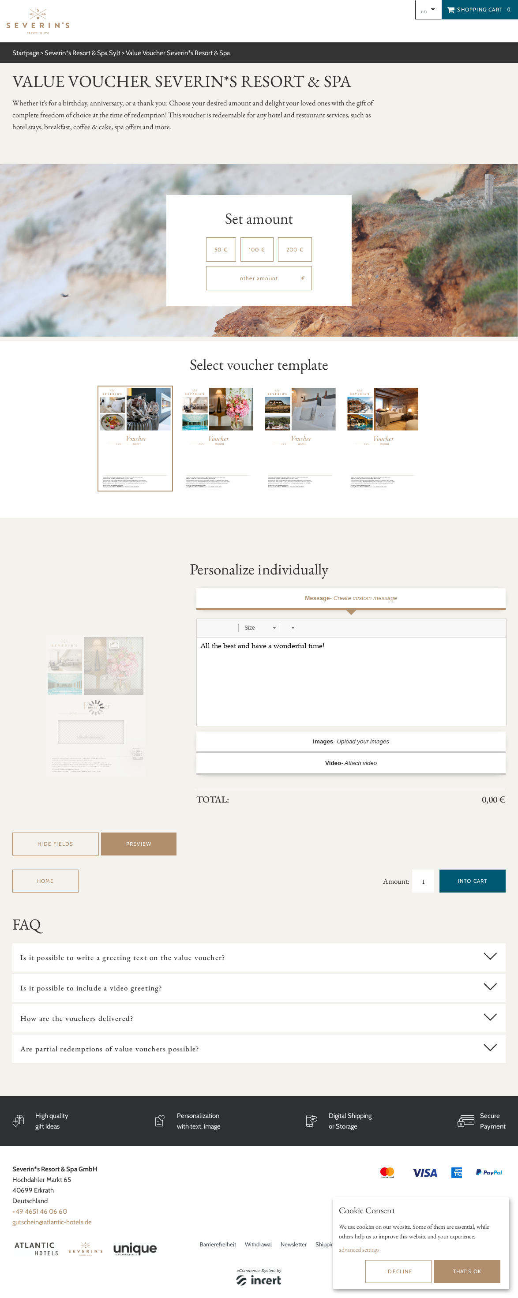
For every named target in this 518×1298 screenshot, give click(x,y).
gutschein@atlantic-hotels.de (52, 1222)
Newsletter (294, 1244)
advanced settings (359, 1249)
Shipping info (331, 1244)
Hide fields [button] (55, 843)
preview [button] (138, 843)
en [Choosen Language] (424, 11)
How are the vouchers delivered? (77, 1018)
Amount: (397, 881)
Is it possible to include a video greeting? (91, 988)
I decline (398, 1271)
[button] (206, 628)
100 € (257, 249)
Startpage (25, 53)
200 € (295, 249)
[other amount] (259, 278)
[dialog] (421, 1243)
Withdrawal (258, 1244)
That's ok (467, 1271)
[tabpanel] (135, 438)
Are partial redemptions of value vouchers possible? (109, 1049)
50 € (221, 249)
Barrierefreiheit (218, 1244)
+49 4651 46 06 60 (39, 1211)
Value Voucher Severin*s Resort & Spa (178, 53)
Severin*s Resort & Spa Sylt (82, 53)
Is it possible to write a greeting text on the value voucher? (122, 957)
